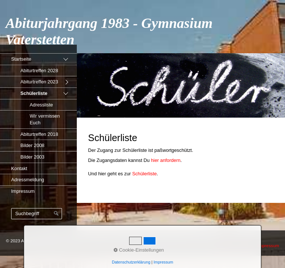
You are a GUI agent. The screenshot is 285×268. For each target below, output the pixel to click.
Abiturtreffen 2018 (39, 134)
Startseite (21, 59)
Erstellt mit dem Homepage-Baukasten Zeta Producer (166, 240)
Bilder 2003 (32, 157)
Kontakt (19, 168)
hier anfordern (166, 160)
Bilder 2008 (32, 145)
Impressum (23, 191)
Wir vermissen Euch (45, 119)
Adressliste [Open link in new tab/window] (41, 105)
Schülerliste (34, 93)
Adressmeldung (27, 179)
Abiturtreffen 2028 (39, 70)
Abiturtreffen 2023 (39, 81)
